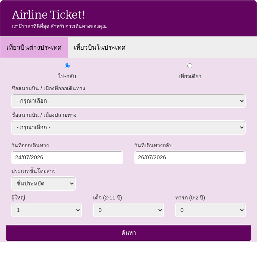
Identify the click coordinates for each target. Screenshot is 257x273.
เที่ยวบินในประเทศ (100, 47)
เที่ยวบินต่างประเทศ (34, 47)
